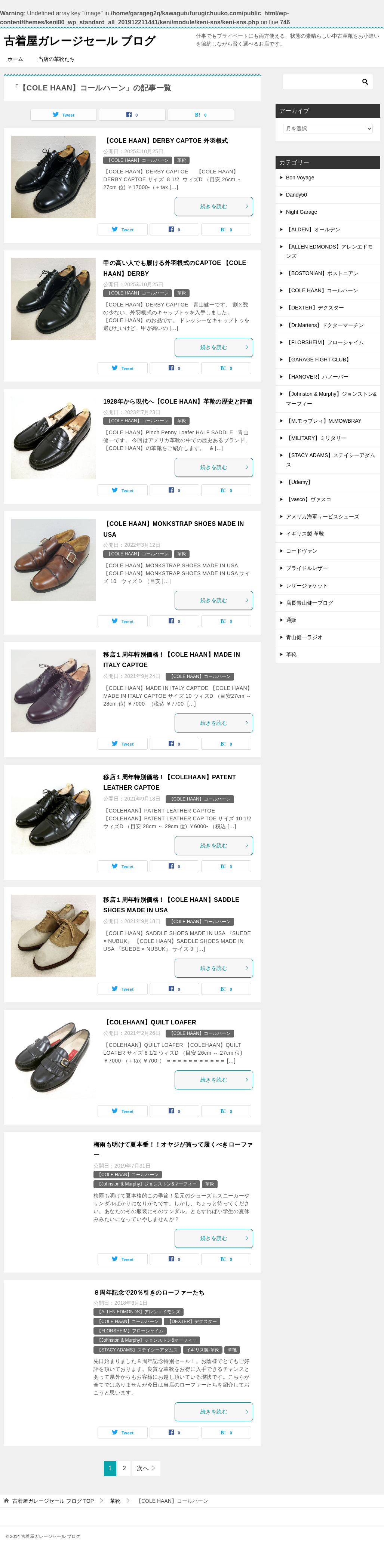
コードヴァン (301, 551)
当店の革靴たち (56, 59)
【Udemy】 (299, 482)
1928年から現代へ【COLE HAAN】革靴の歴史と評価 (177, 401)
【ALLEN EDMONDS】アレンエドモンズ (138, 1311)
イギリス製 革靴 (202, 1350)
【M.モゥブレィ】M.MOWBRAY (324, 421)
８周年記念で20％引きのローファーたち (149, 1292)
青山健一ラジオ (304, 637)
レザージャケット (307, 586)
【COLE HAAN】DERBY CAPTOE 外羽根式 (165, 141)
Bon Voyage (300, 178)
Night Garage (301, 212)
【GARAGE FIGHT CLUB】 (318, 360)
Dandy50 (296, 195)
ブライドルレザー (307, 568)
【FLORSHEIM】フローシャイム (130, 1330)
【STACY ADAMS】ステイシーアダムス (137, 1350)
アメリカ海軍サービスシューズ (322, 516)
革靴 (181, 160)
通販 (291, 620)
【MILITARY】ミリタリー (316, 438)
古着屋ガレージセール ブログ (80, 39)
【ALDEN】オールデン (313, 229)
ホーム (15, 59)
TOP (53, 1501)
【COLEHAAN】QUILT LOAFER (149, 1022)
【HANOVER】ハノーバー (317, 377)
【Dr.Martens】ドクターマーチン (325, 325)
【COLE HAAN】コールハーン (137, 160)
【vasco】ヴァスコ (308, 499)
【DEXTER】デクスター (192, 1321)
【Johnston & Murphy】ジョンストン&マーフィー (147, 1184)
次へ (143, 1468)
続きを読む (224, 206)
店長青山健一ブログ (309, 603)
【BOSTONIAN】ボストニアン (322, 273)
